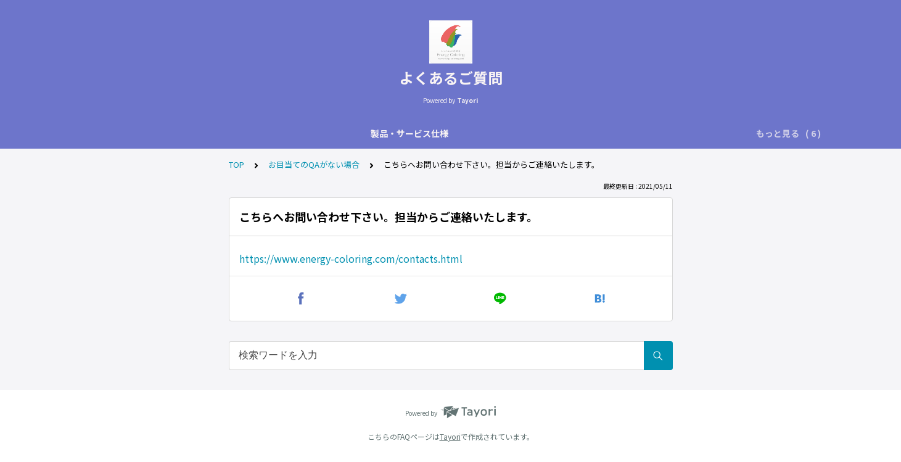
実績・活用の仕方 (402, 133)
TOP (236, 164)
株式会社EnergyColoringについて (583, 133)
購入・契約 (476, 133)
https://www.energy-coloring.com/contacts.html (351, 258)
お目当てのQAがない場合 (717, 133)
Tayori (450, 436)
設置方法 (333, 133)
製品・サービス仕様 (156, 133)
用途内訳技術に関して (256, 133)
